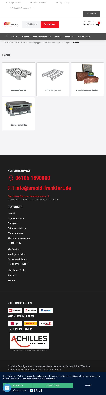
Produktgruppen (35, 43)
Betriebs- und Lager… (53, 43)
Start (23, 43)
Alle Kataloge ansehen (19, 238)
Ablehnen (17, 385)
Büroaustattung (15, 233)
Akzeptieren (53, 385)
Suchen (51, 24)
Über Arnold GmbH (17, 270)
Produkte (14, 36)
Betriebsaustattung (17, 228)
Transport (12, 223)
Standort (12, 275)
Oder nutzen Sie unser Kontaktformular (28, 196)
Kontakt (69, 36)
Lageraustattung (16, 218)
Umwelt (11, 213)
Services (58, 36)
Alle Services (14, 249)
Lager (67, 43)
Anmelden (91, 14)
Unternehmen (83, 36)
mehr (88, 385)
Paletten (76, 43)
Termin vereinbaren (17, 259)
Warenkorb (89, 22)
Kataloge (25, 36)
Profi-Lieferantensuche (42, 36)
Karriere (11, 280)
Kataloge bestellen (17, 254)
